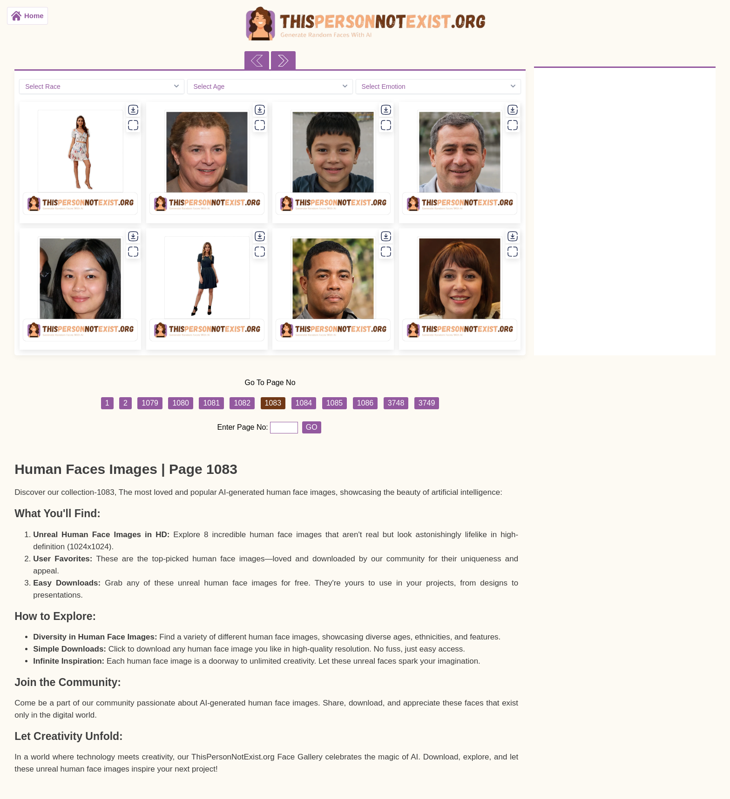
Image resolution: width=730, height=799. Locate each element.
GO (312, 427)
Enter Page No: (243, 427)
